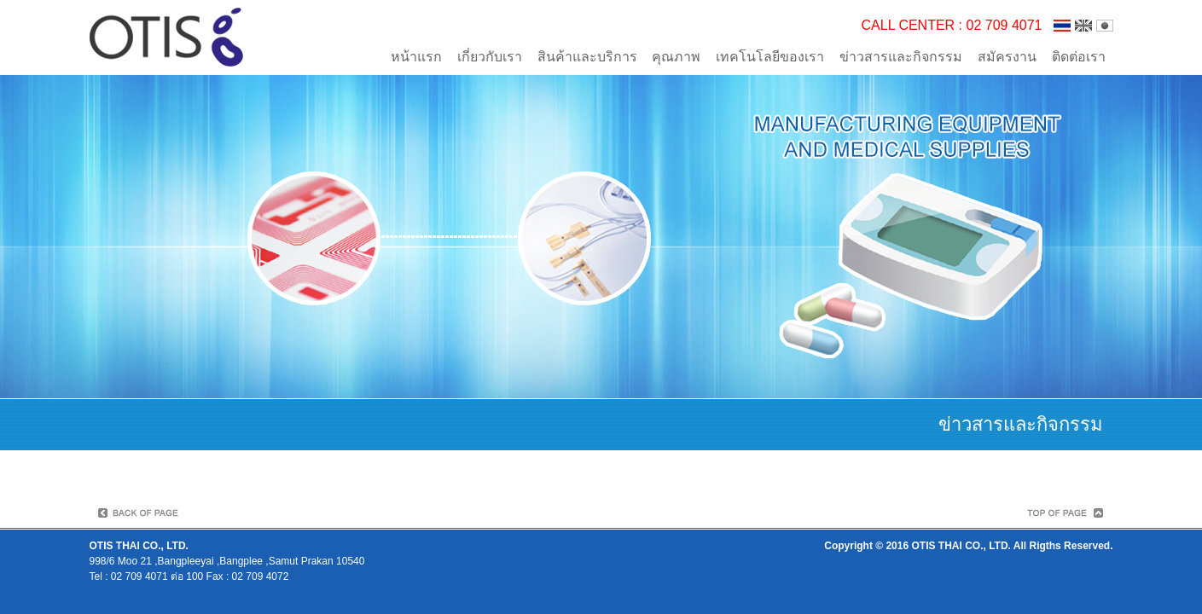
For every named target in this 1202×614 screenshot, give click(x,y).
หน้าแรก (416, 56)
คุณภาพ (676, 56)
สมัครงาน (1007, 56)
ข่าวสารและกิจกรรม (900, 56)
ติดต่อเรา (1079, 56)
